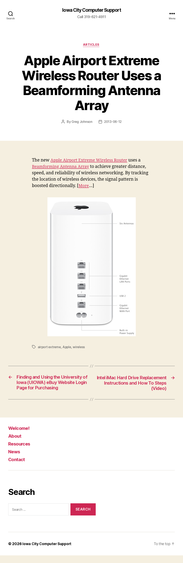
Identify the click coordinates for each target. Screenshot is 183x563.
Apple (68, 347)
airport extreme (50, 347)
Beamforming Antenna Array (62, 167)
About (15, 444)
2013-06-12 (113, 122)
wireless (80, 347)
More (83, 186)
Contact (17, 467)
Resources (20, 451)
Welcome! (19, 436)
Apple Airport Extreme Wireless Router (91, 160)
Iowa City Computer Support (91, 10)
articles (91, 45)
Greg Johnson (81, 122)
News (14, 459)
